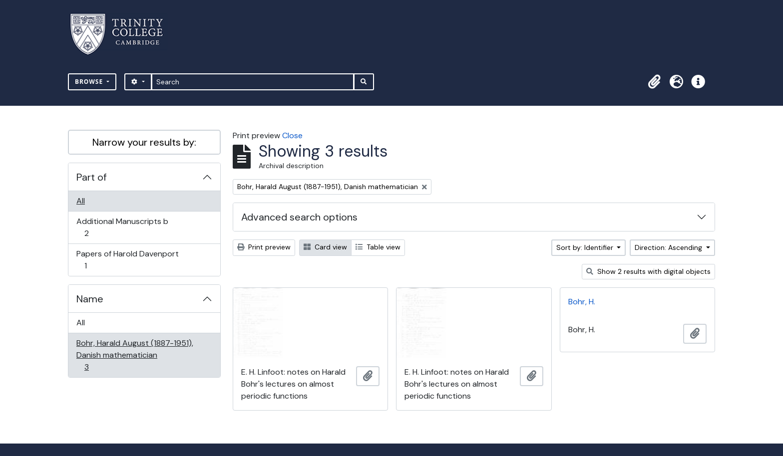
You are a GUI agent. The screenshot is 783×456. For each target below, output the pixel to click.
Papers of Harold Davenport (127, 259)
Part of (91, 177)
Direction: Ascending (669, 247)
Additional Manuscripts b (122, 227)
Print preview (264, 246)
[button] (654, 82)
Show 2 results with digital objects (648, 271)
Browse (90, 81)
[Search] (253, 81)
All (80, 201)
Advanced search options (299, 217)
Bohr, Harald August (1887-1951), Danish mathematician (134, 355)
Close (292, 135)
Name (89, 298)
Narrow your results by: (144, 142)
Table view (378, 246)
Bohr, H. (581, 301)
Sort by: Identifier (585, 247)
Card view (325, 246)
